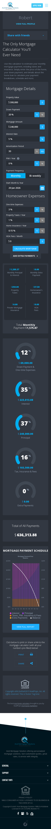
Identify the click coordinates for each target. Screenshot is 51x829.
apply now (37, 5)
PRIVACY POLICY (25, 798)
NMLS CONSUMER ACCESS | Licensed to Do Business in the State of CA (25, 802)
